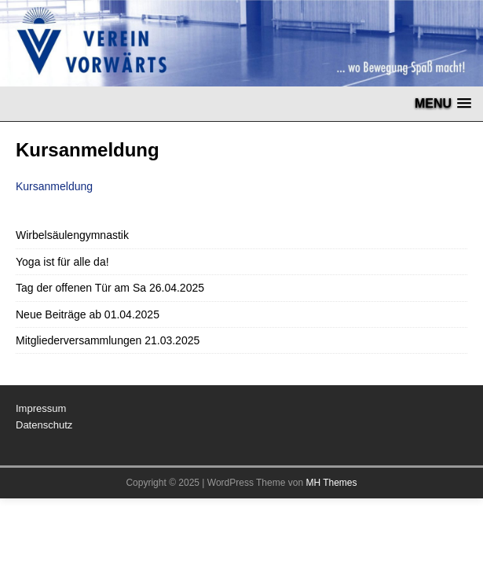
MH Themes (331, 482)
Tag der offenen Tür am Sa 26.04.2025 (110, 287)
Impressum (41, 408)
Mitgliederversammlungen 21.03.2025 (107, 340)
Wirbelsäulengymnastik (72, 235)
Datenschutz (44, 425)
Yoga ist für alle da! (62, 261)
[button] (443, 103)
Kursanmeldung (54, 186)
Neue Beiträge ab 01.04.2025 (87, 314)
